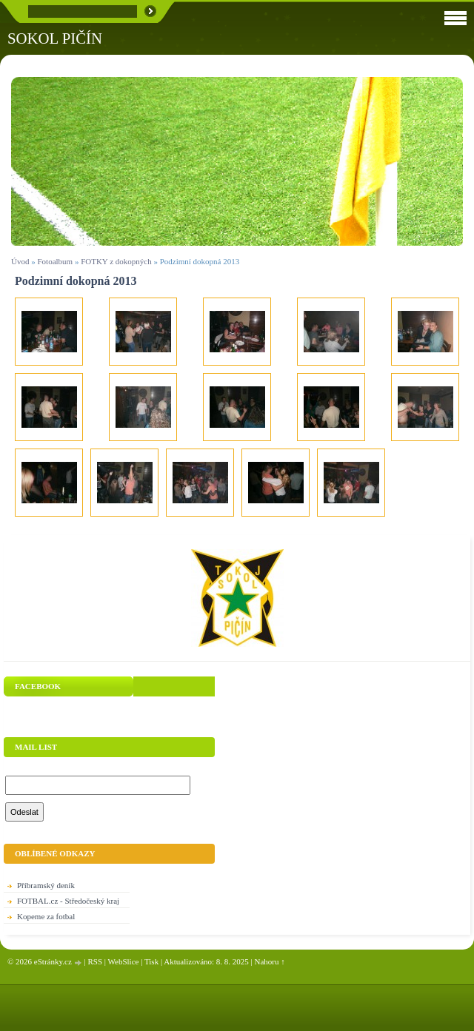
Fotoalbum (55, 261)
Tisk (151, 961)
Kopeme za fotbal (46, 916)
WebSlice (123, 961)
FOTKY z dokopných (116, 261)
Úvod (20, 261)
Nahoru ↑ (270, 961)
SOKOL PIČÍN (54, 38)
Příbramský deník (46, 885)
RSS (94, 961)
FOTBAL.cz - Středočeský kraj (68, 900)
